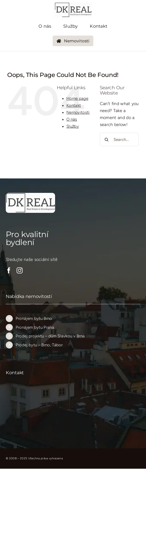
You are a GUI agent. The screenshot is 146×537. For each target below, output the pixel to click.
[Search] (106, 139)
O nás (71, 119)
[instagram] (20, 270)
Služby (72, 126)
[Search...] (119, 139)
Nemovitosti (78, 112)
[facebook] (9, 270)
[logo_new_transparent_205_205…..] (73, 4)
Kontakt (73, 105)
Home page (77, 98)
